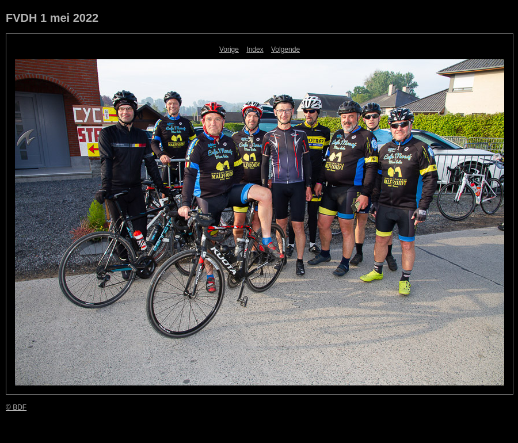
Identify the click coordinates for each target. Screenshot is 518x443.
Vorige (229, 49)
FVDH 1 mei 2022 (52, 18)
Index (254, 49)
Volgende (285, 49)
